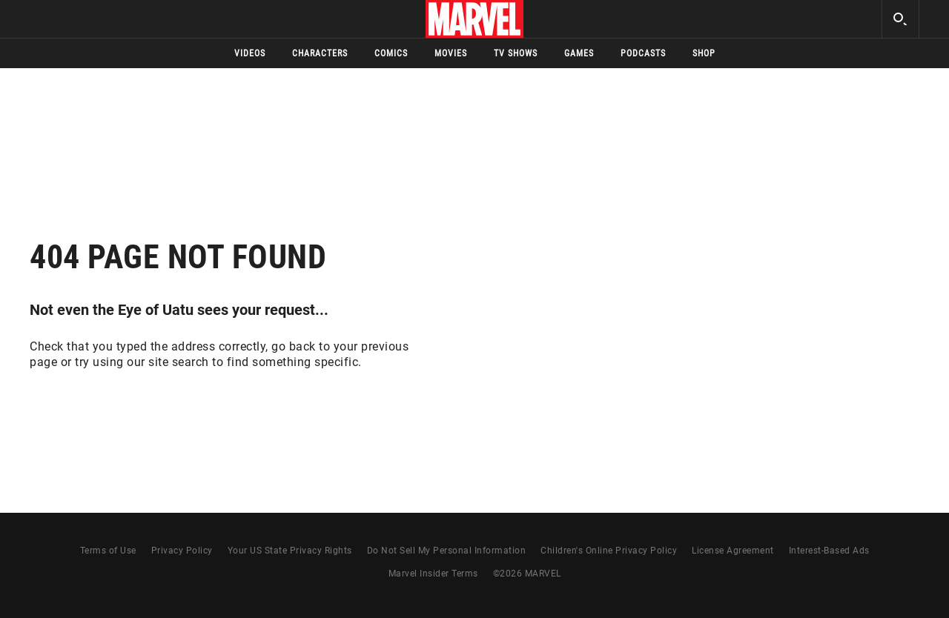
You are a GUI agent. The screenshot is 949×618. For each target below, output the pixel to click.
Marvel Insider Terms (433, 573)
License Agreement (733, 550)
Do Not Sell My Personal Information (446, 550)
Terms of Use (108, 550)
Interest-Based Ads (829, 550)
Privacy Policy (182, 550)
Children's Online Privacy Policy (608, 550)
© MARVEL (527, 573)
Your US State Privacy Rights (290, 550)
